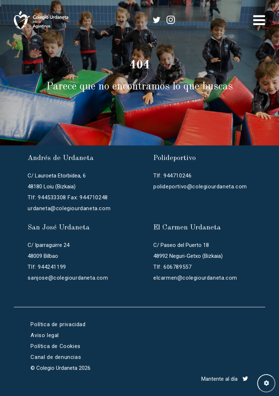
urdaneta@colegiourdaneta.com (69, 208)
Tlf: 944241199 (47, 267)
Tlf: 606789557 (172, 267)
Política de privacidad (58, 324)
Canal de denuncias (56, 357)
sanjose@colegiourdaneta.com (68, 278)
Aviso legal (45, 335)
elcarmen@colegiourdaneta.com (195, 278)
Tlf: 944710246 (172, 175)
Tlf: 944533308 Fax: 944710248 (68, 197)
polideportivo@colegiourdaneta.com (200, 186)
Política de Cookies (55, 346)
